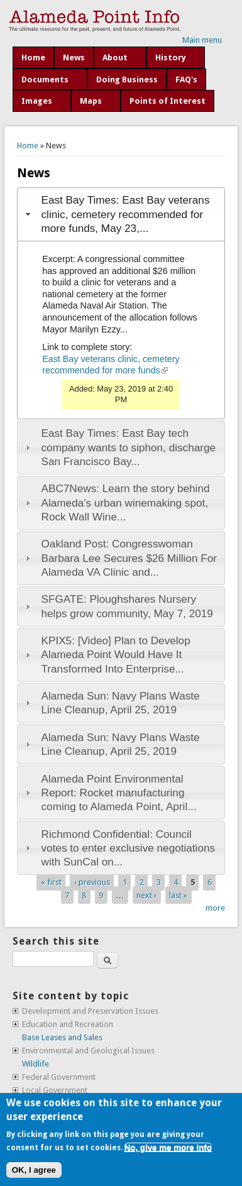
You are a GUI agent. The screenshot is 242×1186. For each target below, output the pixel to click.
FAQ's (186, 79)
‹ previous (92, 881)
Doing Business (127, 79)
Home (33, 57)
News (74, 57)
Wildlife (35, 1063)
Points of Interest (167, 101)
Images (36, 101)
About (115, 57)
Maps (91, 101)
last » (178, 894)
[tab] (121, 214)
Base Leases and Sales (62, 1037)
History (170, 57)
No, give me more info (168, 1147)
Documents (45, 79)
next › (146, 894)
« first (51, 881)
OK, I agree (34, 1170)
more (215, 908)
